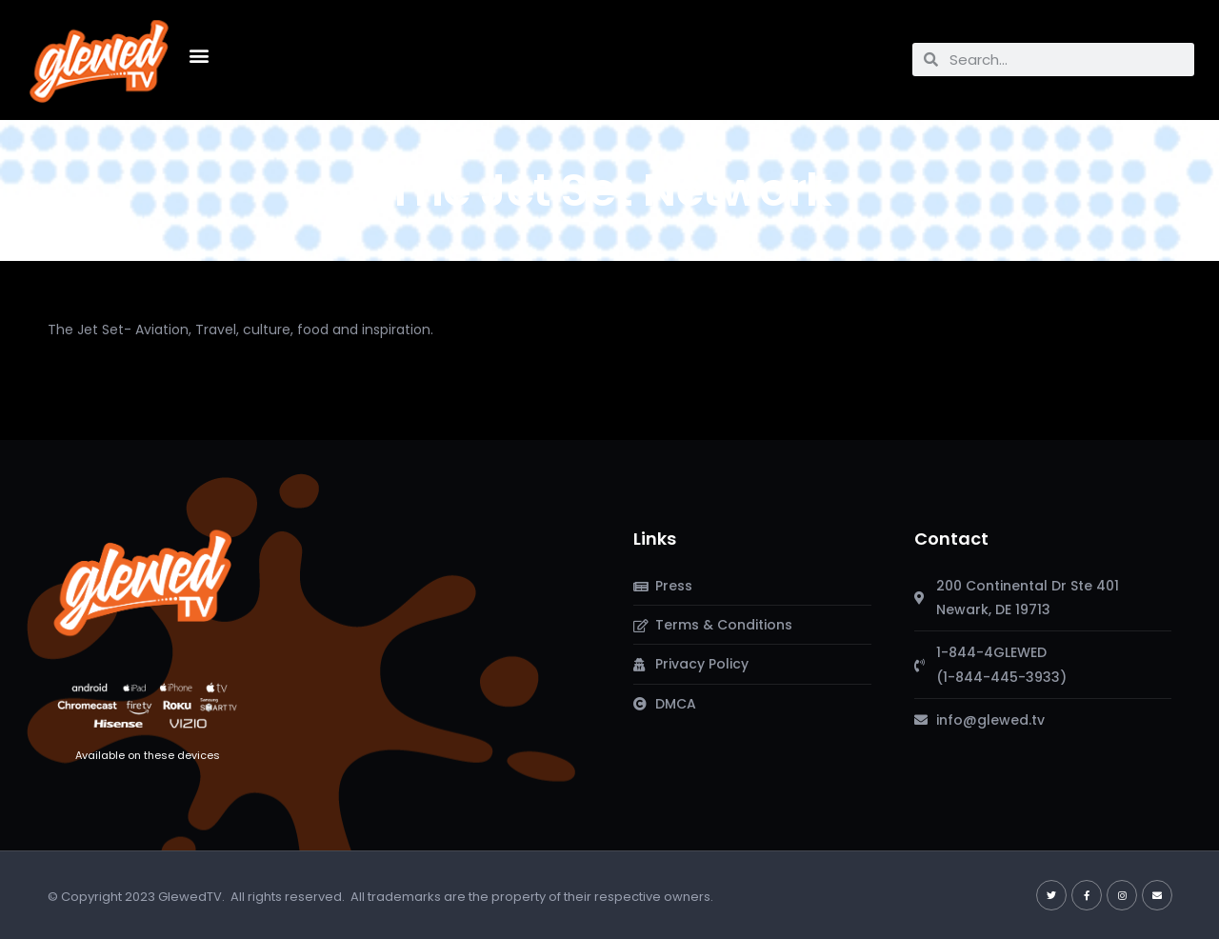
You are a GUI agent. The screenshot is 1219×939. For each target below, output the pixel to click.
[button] (198, 54)
